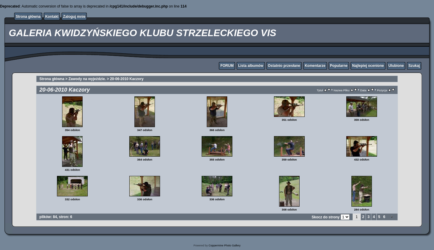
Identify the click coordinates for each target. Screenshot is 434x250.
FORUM (227, 66)
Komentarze (315, 66)
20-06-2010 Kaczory (126, 79)
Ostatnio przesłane (284, 66)
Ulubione (396, 66)
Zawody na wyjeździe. (87, 79)
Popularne (339, 66)
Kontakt (52, 16)
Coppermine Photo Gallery (225, 245)
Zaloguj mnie (74, 16)
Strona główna (28, 16)
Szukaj (414, 66)
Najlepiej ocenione (368, 66)
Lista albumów (250, 66)
